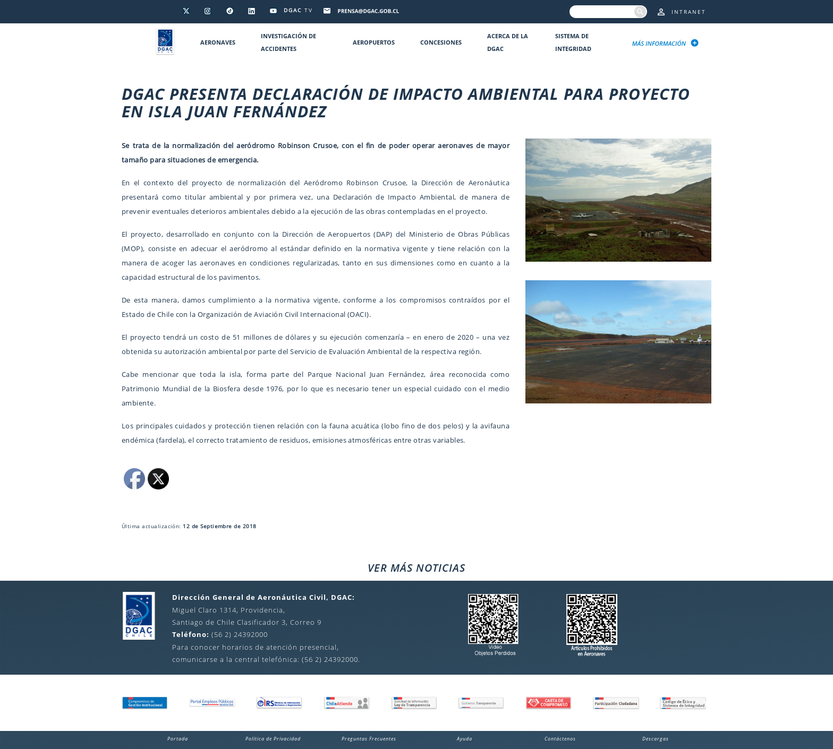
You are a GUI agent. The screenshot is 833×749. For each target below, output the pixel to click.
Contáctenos (560, 738)
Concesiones (441, 42)
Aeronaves (217, 42)
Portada (177, 738)
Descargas (655, 738)
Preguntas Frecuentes (369, 738)
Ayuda (464, 738)
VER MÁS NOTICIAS (416, 568)
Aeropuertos (374, 42)
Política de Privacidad (273, 738)
